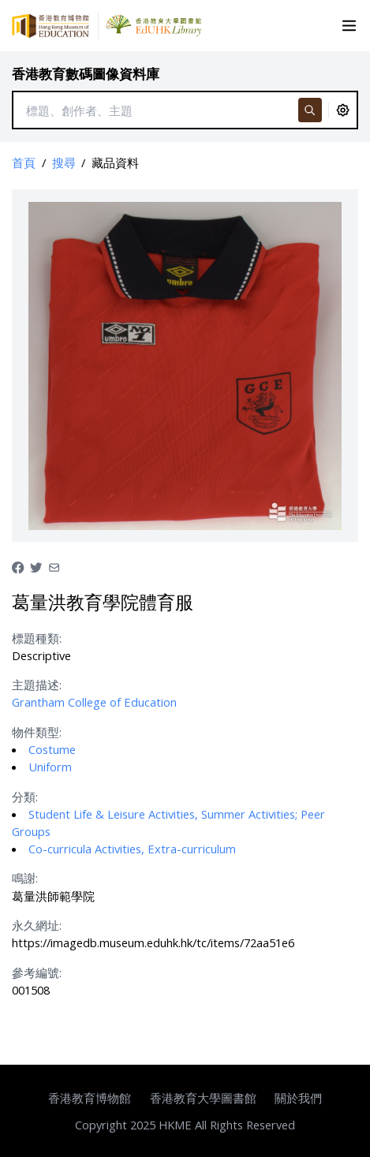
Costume (52, 749)
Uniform (50, 766)
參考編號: (37, 972)
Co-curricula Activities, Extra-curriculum (132, 849)
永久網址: (37, 925)
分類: (25, 796)
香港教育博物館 (89, 1098)
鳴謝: (25, 878)
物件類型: (37, 732)
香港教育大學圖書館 (203, 1098)
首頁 (24, 162)
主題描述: (37, 684)
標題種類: (37, 638)
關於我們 (298, 1098)
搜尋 (64, 162)
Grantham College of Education (94, 702)
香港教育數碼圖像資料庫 (85, 74)
